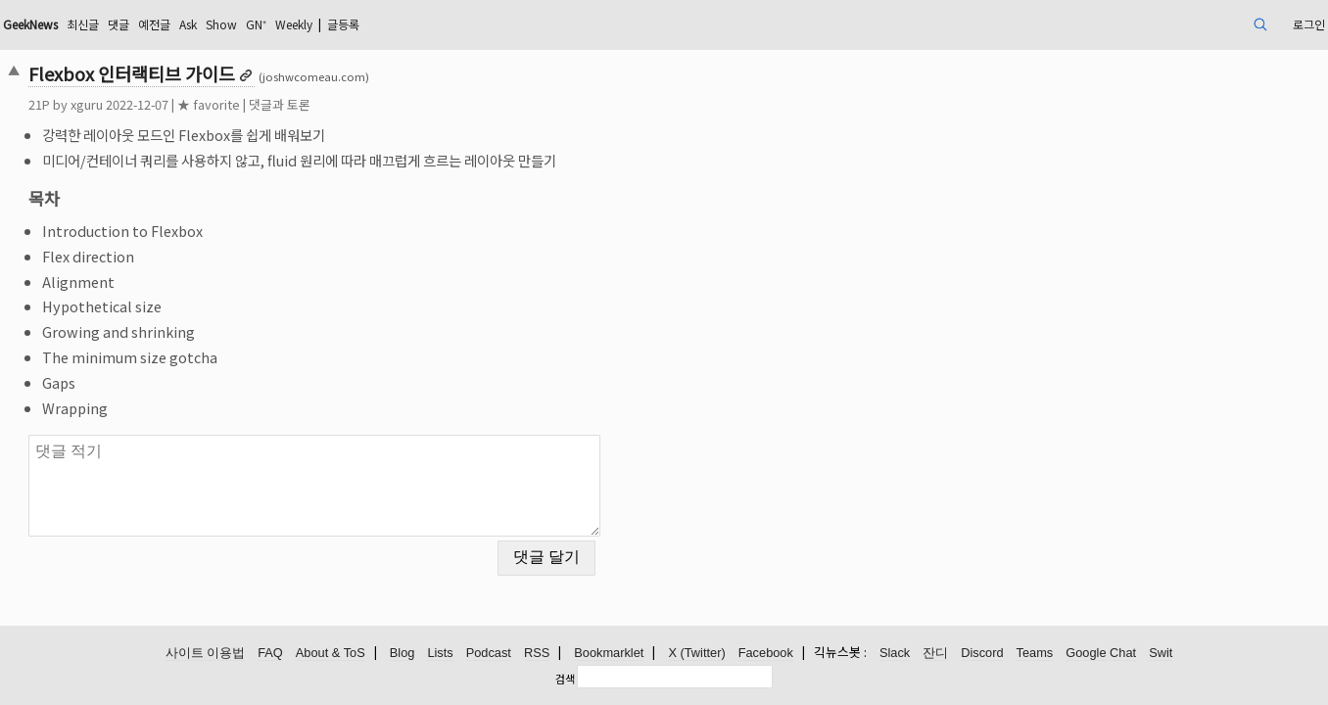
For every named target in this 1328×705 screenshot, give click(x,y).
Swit (1160, 653)
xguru (215, 104)
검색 (565, 678)
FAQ (270, 653)
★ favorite (337, 104)
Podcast (488, 653)
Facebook (765, 653)
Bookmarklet (608, 653)
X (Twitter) (696, 653)
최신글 (234, 24)
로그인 (1173, 24)
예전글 (316, 24)
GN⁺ (435, 24)
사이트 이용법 (206, 653)
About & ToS (330, 653)
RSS (536, 653)
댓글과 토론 (408, 104)
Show (394, 24)
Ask (355, 24)
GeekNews (171, 24)
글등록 (541, 24)
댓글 (275, 24)
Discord (982, 653)
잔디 (935, 653)
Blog (402, 653)
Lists (439, 653)
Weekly (480, 24)
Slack (894, 653)
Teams (1035, 653)
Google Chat (1101, 653)
